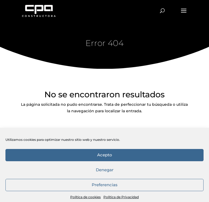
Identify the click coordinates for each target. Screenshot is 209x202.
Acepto (104, 184)
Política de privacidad (167, 152)
